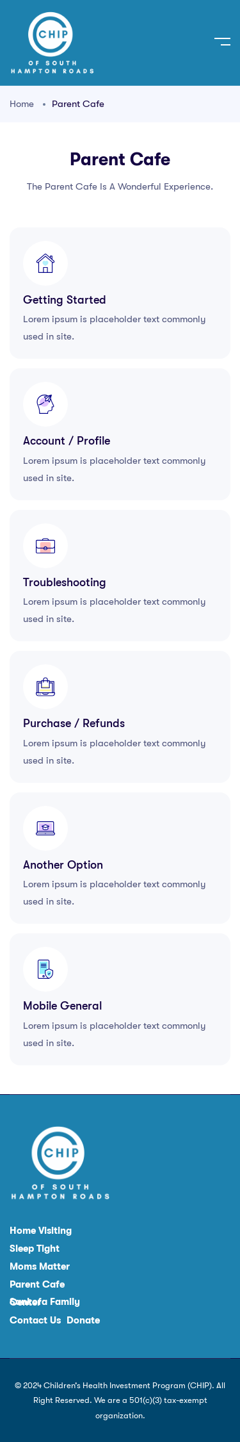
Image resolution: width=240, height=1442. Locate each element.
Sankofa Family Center (45, 1302)
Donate (83, 1320)
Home (22, 104)
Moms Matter (40, 1266)
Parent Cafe (37, 1284)
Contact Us (35, 1320)
